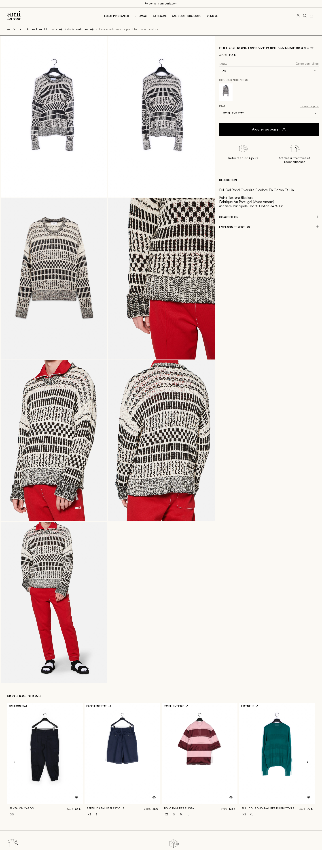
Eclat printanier (116, 16)
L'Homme (141, 16)
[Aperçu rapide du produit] (76, 797)
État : (222, 106)
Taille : (223, 63)
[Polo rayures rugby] (199, 762)
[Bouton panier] (311, 16)
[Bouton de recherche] (304, 16)
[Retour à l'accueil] (14, 16)
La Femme (160, 16)
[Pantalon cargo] (45, 762)
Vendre (212, 16)
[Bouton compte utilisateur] (298, 16)
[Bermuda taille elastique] (122, 762)
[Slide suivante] (307, 762)
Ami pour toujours (186, 16)
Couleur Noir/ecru (233, 79)
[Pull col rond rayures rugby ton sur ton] (277, 762)
